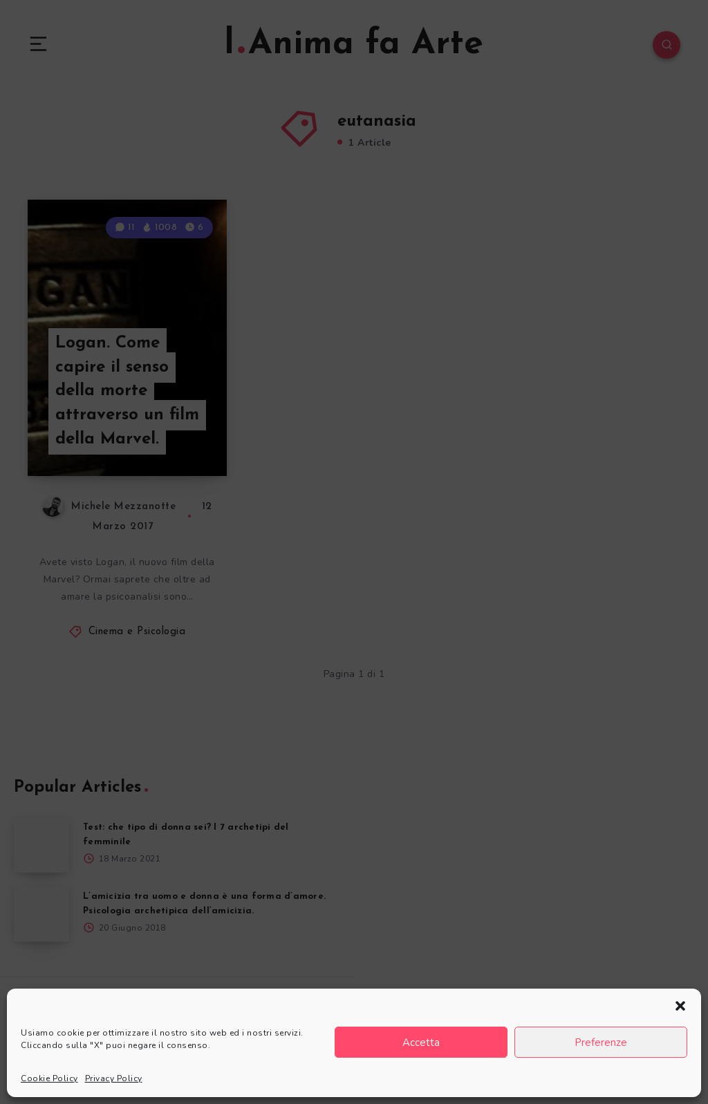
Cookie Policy (49, 1078)
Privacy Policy (113, 1078)
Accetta (421, 1042)
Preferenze (601, 1042)
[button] (680, 1006)
